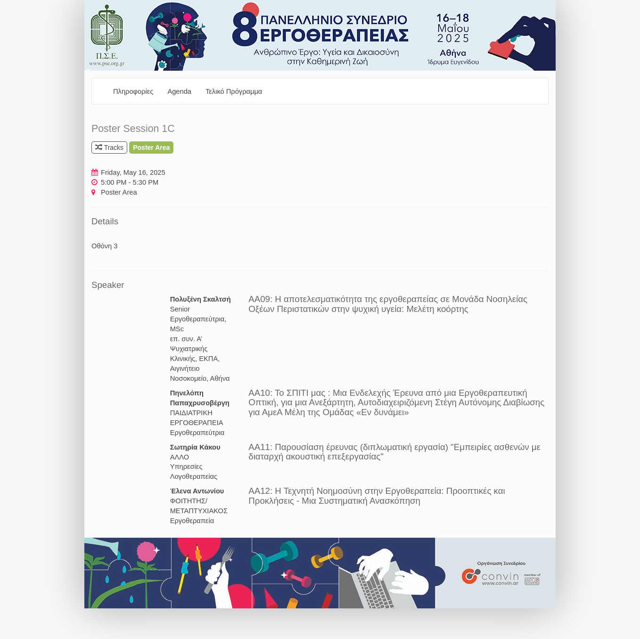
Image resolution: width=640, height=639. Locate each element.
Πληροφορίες (133, 91)
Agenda (179, 91)
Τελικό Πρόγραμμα (233, 91)
